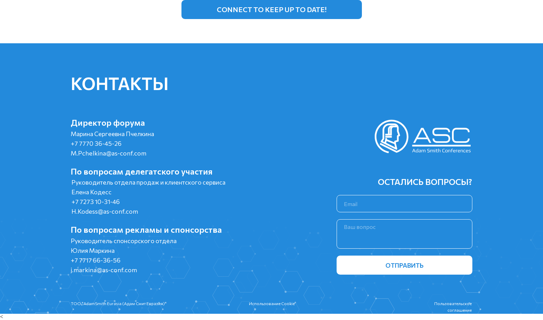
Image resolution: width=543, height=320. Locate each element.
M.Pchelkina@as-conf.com (108, 153)
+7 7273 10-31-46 (95, 201)
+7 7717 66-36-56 (96, 260)
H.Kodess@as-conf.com (104, 211)
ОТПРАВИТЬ (404, 265)
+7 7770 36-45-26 (96, 143)
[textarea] (404, 234)
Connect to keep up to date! (272, 9)
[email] (404, 203)
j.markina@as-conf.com (104, 270)
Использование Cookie (272, 303)
